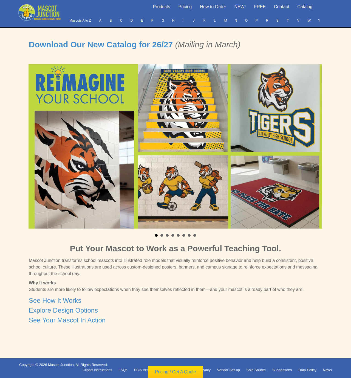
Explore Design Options (63, 310)
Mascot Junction (61, 365)
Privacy (205, 370)
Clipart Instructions (97, 370)
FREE (260, 6)
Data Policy (307, 370)
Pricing (185, 6)
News (327, 370)
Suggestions (282, 370)
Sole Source (256, 370)
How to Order (213, 6)
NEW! (240, 6)
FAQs (123, 370)
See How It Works (55, 300)
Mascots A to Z (80, 20)
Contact (281, 6)
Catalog (304, 6)
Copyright (185, 370)
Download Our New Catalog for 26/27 (102, 44)
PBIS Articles (144, 370)
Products (161, 6)
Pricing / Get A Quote (175, 374)
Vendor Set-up (228, 370)
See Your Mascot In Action (67, 320)
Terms (166, 370)
